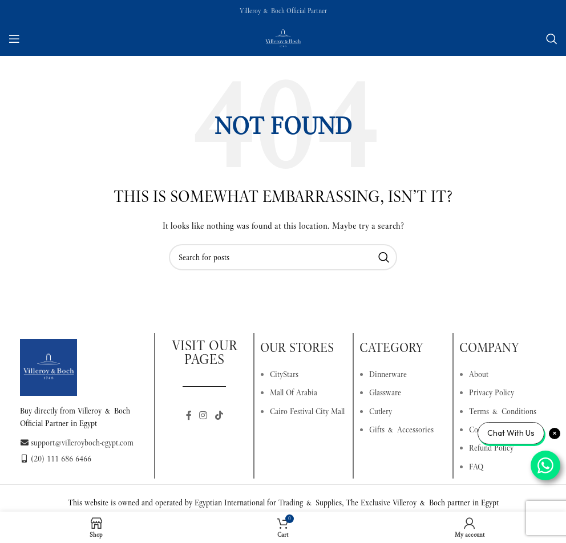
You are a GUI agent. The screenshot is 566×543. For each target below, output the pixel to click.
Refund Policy (491, 448)
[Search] (551, 38)
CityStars (284, 374)
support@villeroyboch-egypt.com (77, 442)
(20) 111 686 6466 (55, 458)
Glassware (385, 392)
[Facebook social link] (189, 415)
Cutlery (380, 411)
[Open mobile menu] (14, 38)
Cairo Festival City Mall (307, 411)
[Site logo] (283, 38)
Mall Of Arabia (293, 392)
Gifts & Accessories (401, 429)
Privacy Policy (491, 392)
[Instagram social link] (203, 415)
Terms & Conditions (502, 411)
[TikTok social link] (219, 415)
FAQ (476, 466)
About (478, 374)
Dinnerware (388, 374)
